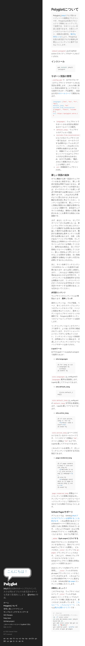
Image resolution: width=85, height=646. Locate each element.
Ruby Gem (7, 618)
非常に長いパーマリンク (13, 609)
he (23, 638)
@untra (30, 594)
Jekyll (6, 588)
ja (11, 641)
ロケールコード (64, 93)
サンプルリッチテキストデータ (16, 612)
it (13, 641)
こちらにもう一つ (67, 605)
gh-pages (72, 581)
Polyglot (10, 583)
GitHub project (9, 621)
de (11, 638)
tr (16, 641)
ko (26, 638)
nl (20, 638)
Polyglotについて (10, 606)
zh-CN (31, 638)
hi (22, 641)
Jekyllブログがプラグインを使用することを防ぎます (65, 518)
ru (17, 638)
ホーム (6, 602)
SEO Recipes (8, 615)
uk (19, 641)
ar (8, 641)
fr (14, 638)
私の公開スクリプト (63, 607)
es (8, 638)
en (4, 638)
